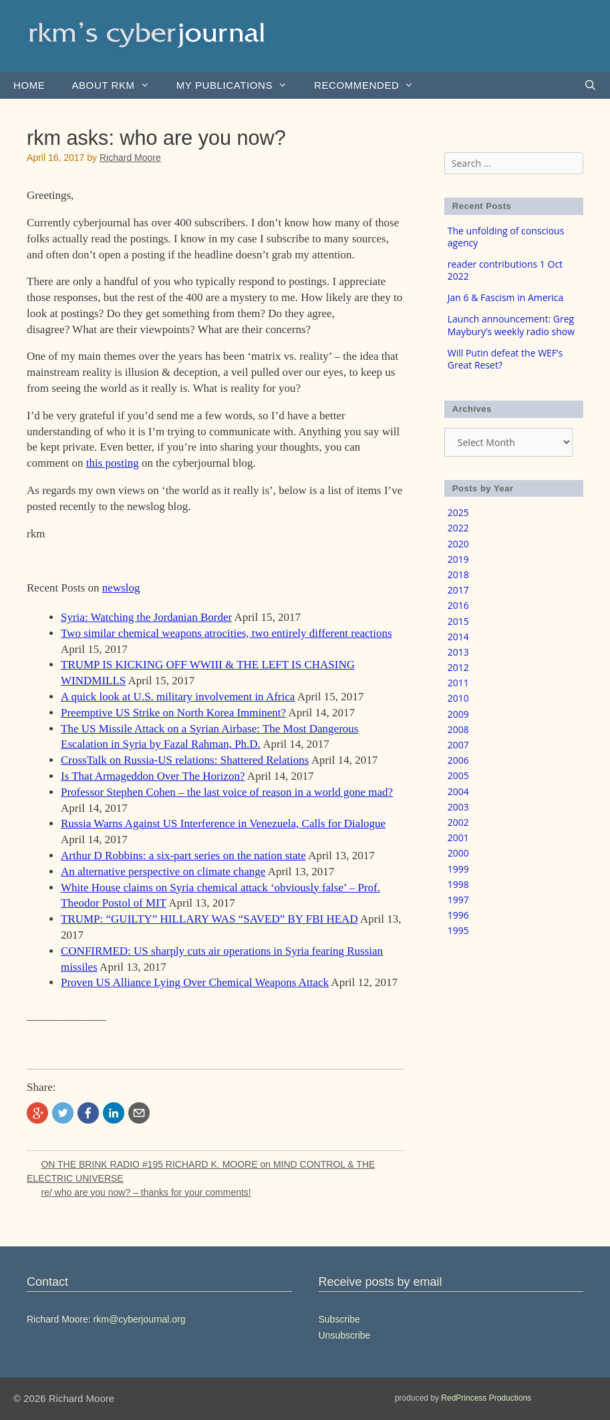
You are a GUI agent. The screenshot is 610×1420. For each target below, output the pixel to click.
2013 (458, 652)
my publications (238, 85)
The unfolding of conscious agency (506, 236)
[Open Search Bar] (590, 85)
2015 (458, 621)
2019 (458, 559)
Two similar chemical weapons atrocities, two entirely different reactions (226, 633)
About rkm (116, 85)
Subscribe (339, 1319)
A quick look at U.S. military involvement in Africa (178, 696)
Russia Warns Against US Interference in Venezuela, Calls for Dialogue (223, 823)
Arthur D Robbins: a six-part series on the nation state (183, 855)
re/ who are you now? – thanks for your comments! (146, 1192)
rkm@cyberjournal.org (140, 1319)
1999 (458, 869)
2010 (458, 698)
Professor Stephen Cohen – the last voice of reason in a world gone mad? (227, 792)
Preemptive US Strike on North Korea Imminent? (173, 712)
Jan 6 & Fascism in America (506, 297)
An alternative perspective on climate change (163, 871)
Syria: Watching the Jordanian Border (146, 617)
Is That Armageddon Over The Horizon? (153, 776)
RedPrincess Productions (486, 1398)
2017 (458, 589)
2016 (458, 605)
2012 (458, 667)
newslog (121, 587)
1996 (458, 915)
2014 (458, 636)
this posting (112, 463)
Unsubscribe (345, 1335)
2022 (458, 527)
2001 (458, 837)
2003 (458, 806)
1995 (458, 930)
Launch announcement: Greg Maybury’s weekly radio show (511, 324)
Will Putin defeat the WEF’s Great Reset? (505, 358)
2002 (458, 822)
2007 (458, 744)
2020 (458, 543)
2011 (458, 682)
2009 (458, 714)
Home (29, 85)
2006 (458, 760)
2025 (458, 512)
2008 (458, 729)
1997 (458, 899)
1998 (458, 884)
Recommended (370, 85)
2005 (458, 775)
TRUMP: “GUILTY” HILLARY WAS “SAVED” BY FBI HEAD (209, 919)
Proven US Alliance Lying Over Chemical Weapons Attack (195, 982)
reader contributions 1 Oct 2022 (505, 270)
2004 (458, 791)
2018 (458, 574)
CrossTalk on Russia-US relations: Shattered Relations (185, 760)
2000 (458, 853)
